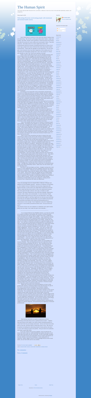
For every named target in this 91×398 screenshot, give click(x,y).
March (57, 51)
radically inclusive (44, 346)
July (57, 38)
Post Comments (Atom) (38, 387)
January (57, 36)
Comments (59, 30)
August (57, 69)
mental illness (38, 346)
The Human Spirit (31, 7)
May (57, 40)
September (58, 87)
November (58, 44)
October (57, 67)
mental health (32, 346)
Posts (58, 28)
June (57, 71)
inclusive (28, 346)
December (58, 42)
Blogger (50, 395)
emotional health (23, 346)
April (57, 49)
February (58, 62)
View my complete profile (66, 19)
